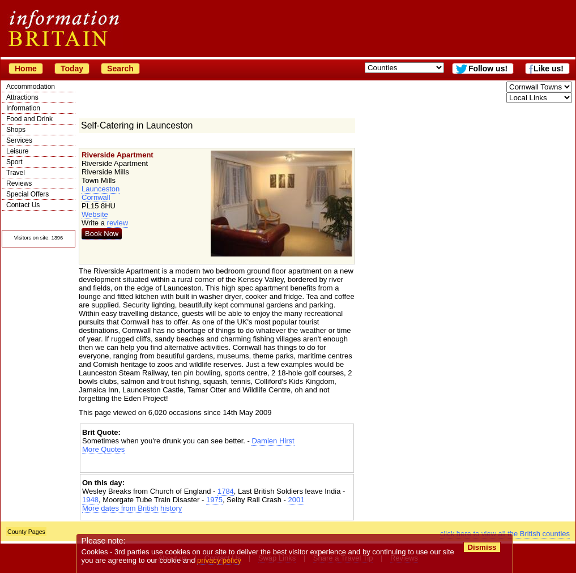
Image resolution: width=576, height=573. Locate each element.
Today (72, 68)
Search (120, 68)
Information (23, 108)
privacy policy (219, 560)
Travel (15, 173)
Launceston (101, 189)
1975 (214, 499)
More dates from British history (132, 508)
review (118, 223)
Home (26, 68)
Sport (14, 162)
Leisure (17, 151)
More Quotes (103, 449)
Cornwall (96, 197)
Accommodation (30, 87)
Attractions (22, 97)
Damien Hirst (272, 441)
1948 (90, 499)
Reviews (19, 183)
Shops (15, 130)
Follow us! (487, 68)
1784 (225, 491)
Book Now (101, 233)
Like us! (549, 68)
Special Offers (27, 194)
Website (95, 214)
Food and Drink (29, 119)
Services (19, 140)
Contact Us (23, 205)
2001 (296, 499)
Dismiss (481, 547)
